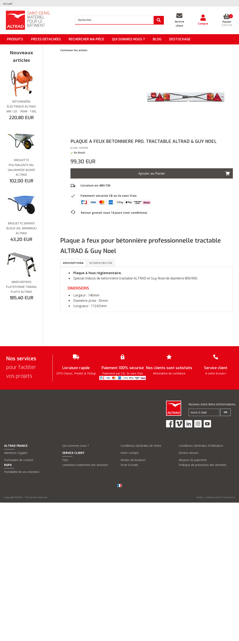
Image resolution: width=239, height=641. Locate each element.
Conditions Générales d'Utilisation (201, 446)
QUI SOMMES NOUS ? (128, 39)
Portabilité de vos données (21, 472)
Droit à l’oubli (129, 465)
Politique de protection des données (203, 465)
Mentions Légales (16, 453)
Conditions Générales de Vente (141, 446)
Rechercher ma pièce (86, 39)
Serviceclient (179, 23)
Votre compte (130, 453)
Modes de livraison (133, 460)
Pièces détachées (46, 39)
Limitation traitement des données (85, 465)
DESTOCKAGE (179, 39)
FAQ (65, 460)
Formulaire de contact (18, 460)
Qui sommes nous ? (75, 446)
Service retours (189, 453)
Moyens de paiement (193, 460)
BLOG (157, 39)
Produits (15, 39)
